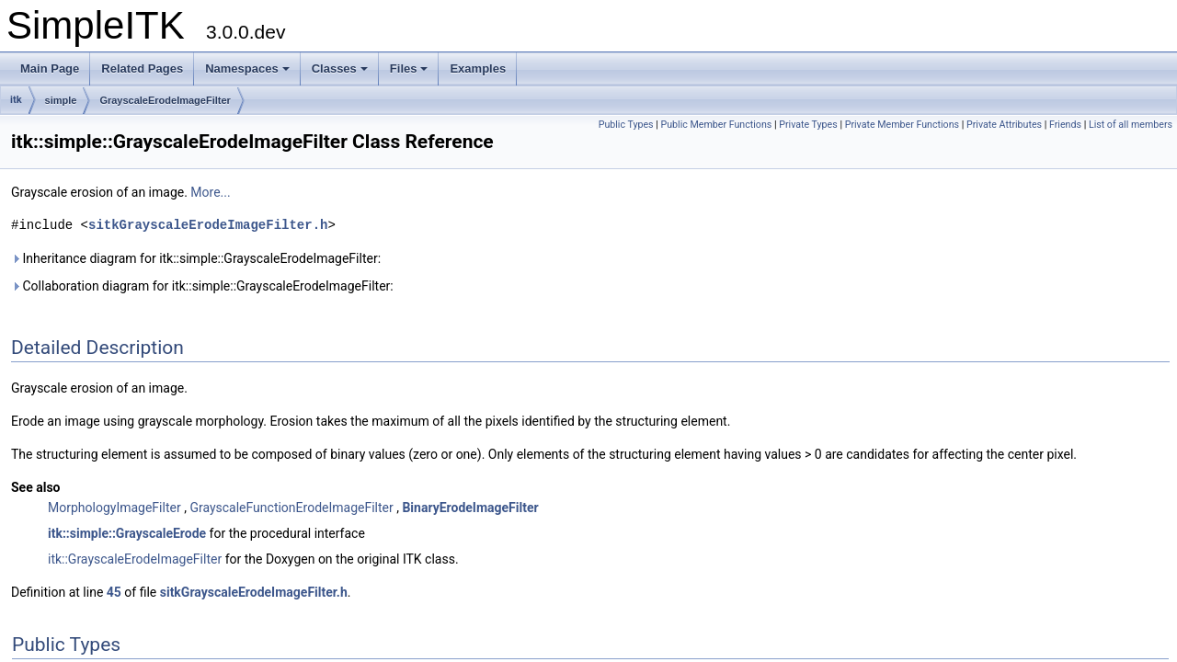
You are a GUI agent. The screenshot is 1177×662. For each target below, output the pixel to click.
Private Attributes (1004, 125)
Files (409, 68)
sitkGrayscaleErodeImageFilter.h (207, 225)
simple (61, 100)
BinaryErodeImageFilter (470, 507)
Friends (1065, 125)
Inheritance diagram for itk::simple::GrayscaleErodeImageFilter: (196, 258)
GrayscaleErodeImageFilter (164, 100)
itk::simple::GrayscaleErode (127, 533)
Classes (340, 68)
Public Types (626, 125)
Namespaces (247, 68)
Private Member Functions (902, 125)
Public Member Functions (716, 125)
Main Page (49, 68)
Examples (478, 68)
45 (114, 592)
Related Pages (142, 68)
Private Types (808, 125)
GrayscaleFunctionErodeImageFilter (291, 507)
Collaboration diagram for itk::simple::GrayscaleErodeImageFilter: (202, 286)
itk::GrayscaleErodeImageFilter (135, 559)
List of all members (1130, 125)
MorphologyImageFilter (114, 507)
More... (210, 192)
